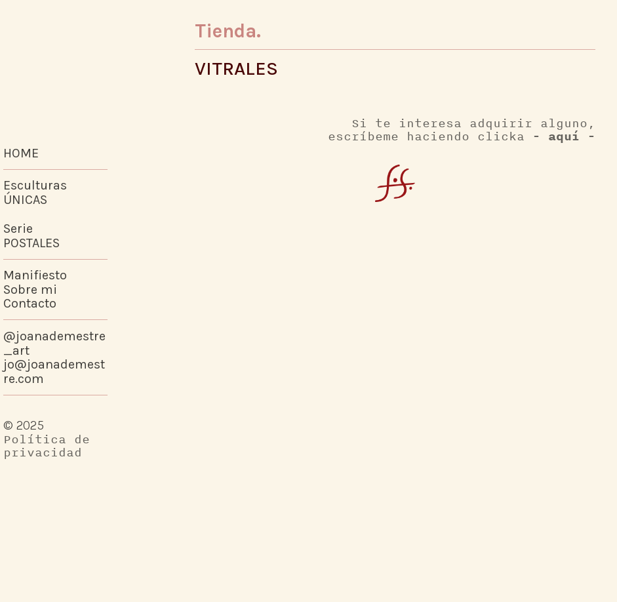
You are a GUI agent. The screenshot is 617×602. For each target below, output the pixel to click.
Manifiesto (35, 275)
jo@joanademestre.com (54, 371)
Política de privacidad (46, 445)
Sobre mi (30, 289)
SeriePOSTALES (31, 236)
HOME (21, 153)
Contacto (29, 303)
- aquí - (563, 136)
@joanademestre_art (54, 343)
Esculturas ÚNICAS (35, 192)
